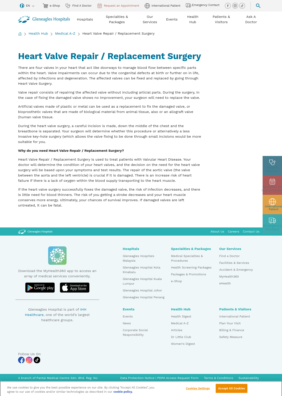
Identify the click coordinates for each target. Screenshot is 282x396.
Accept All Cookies (231, 390)
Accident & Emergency (236, 269)
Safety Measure (230, 337)
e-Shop (176, 281)
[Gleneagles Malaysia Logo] (35, 231)
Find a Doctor (229, 256)
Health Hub (38, 33)
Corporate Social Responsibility (135, 332)
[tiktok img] (242, 5)
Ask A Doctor (251, 19)
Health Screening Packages (191, 267)
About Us (217, 231)
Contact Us (251, 231)
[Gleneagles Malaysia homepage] (44, 19)
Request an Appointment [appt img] (118, 5)
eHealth (225, 283)
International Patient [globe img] (162, 5)
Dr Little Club (181, 337)
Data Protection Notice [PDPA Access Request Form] (137, 378)
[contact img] (272, 224)
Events (128, 316)
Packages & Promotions (188, 274)
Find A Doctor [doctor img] (78, 5)
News (127, 323)
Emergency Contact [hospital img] (202, 5)
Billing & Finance (231, 330)
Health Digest (181, 316)
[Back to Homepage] (20, 34)
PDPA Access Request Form (178, 378)
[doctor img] (272, 165)
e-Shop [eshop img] (51, 5)
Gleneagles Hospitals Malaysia (138, 258)
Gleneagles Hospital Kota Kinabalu (141, 270)
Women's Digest (183, 343)
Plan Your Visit (230, 323)
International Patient (234, 316)
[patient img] (272, 204)
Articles (176, 330)
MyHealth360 (229, 276)
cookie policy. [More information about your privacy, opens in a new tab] (123, 394)
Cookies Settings (198, 390)
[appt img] (272, 185)
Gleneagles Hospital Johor (142, 290)
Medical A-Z (65, 33)
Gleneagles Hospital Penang (143, 297)
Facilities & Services (234, 263)
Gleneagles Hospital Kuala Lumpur (142, 281)
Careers (233, 231)
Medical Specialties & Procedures (187, 258)
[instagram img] (235, 5)
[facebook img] (228, 5)
